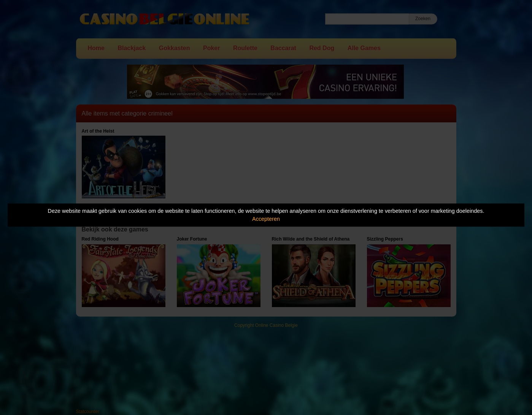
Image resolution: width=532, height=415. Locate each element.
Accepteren (266, 219)
